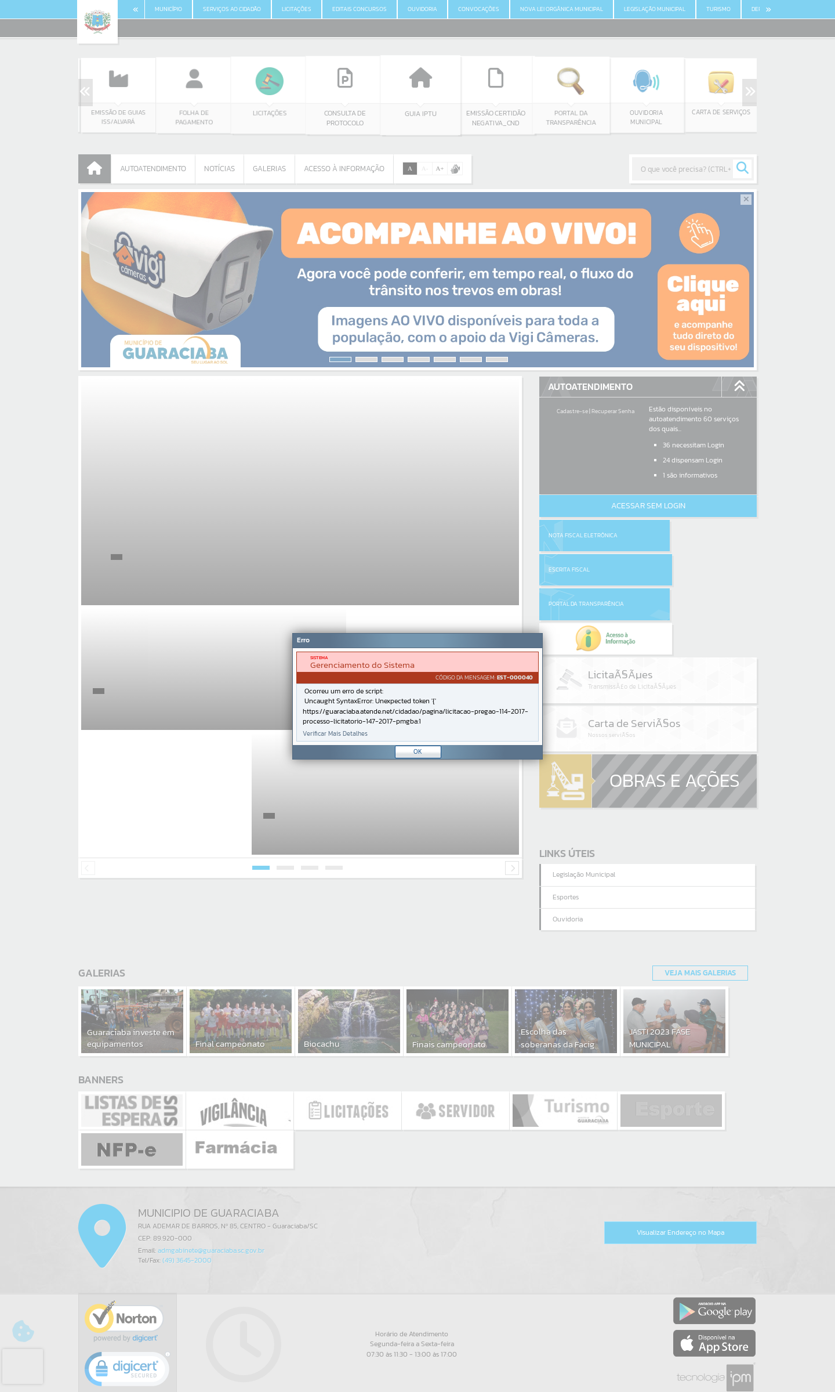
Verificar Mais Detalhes (335, 733)
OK (417, 751)
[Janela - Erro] (417, 696)
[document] (417, 696)
